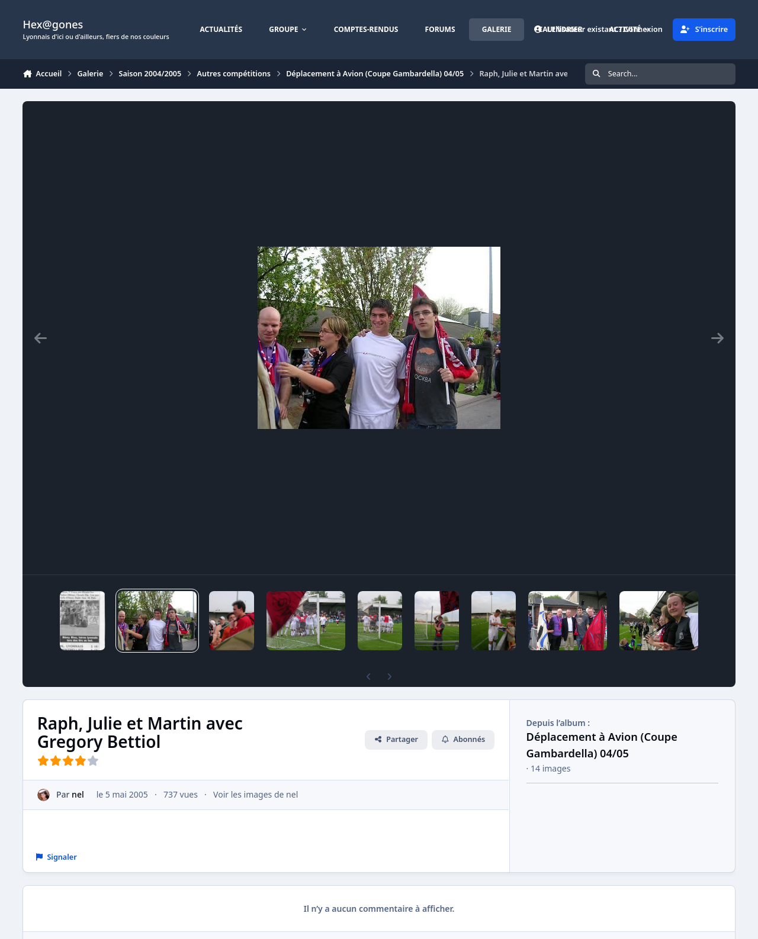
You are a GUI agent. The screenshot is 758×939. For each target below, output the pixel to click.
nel (78, 794)
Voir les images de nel (255, 794)
